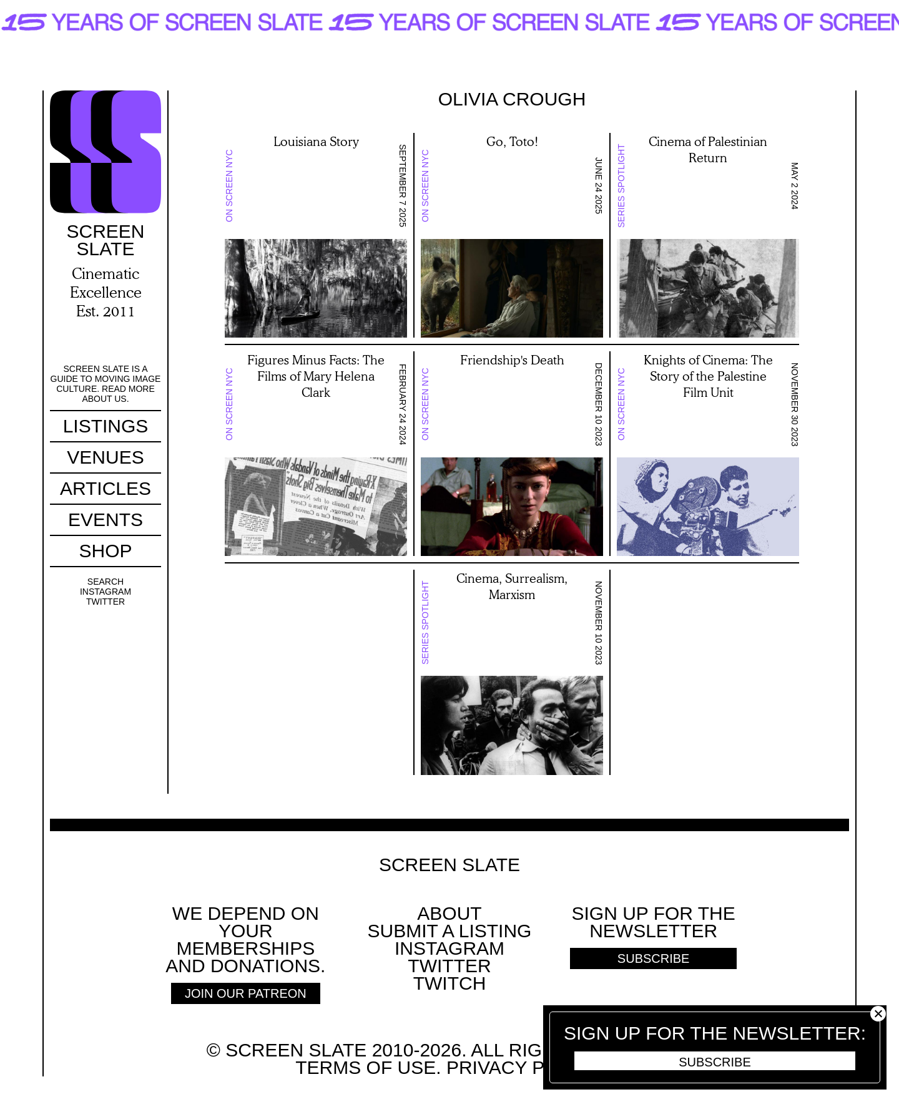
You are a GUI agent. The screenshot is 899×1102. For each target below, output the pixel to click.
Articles (105, 488)
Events (105, 519)
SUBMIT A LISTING (450, 930)
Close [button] (878, 1014)
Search (105, 582)
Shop (105, 550)
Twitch (449, 983)
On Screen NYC (229, 186)
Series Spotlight (621, 186)
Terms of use (365, 1067)
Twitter (105, 602)
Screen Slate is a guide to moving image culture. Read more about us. (106, 384)
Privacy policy (522, 1067)
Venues (105, 457)
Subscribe (715, 1062)
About (449, 913)
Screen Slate (449, 865)
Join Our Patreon (246, 993)
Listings (106, 426)
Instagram (105, 592)
